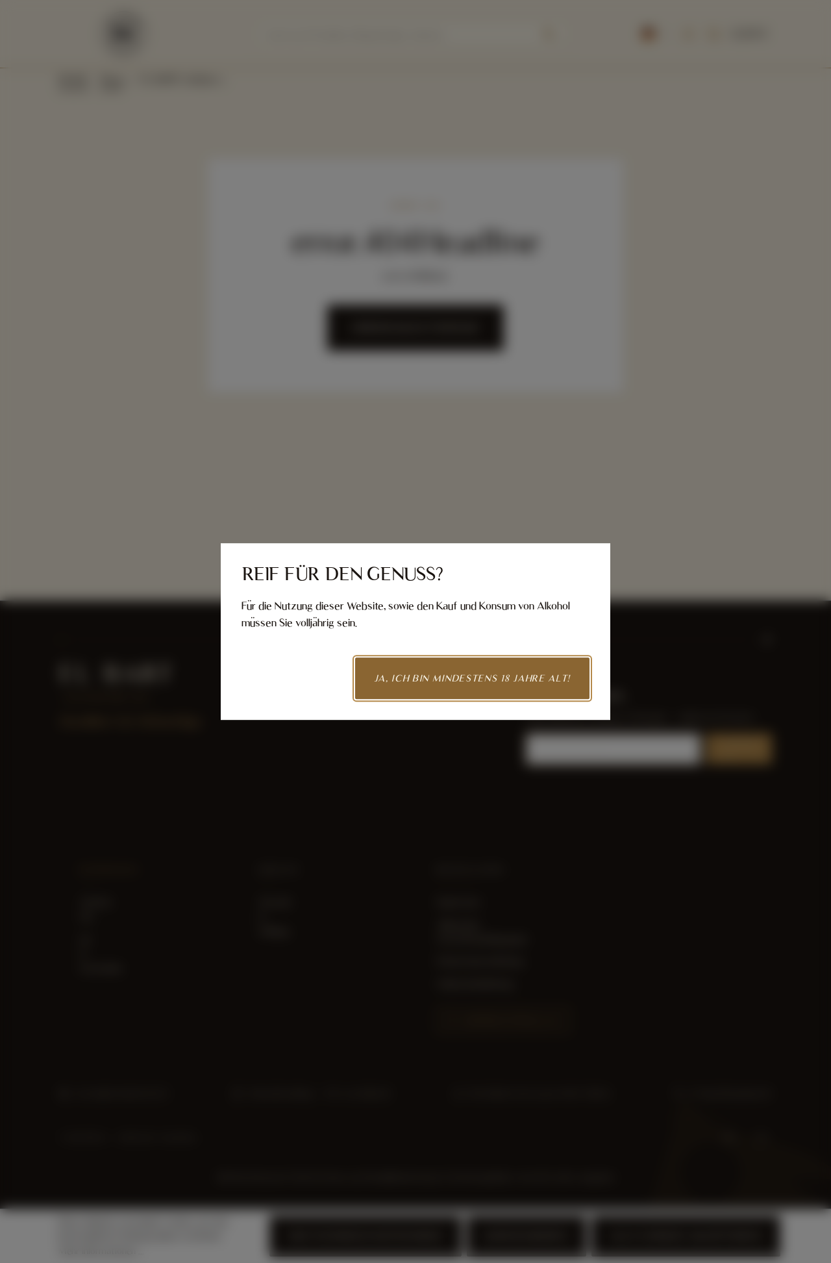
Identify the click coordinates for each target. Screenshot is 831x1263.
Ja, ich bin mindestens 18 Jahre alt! (472, 677)
